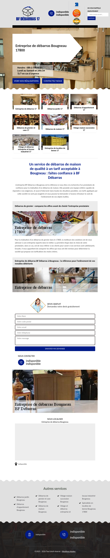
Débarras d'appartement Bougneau (23, 507)
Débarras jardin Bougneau (23, 498)
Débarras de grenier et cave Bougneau (44, 499)
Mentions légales (68, 551)
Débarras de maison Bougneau (43, 509)
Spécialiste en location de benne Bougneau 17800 (89, 507)
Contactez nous (53, 80)
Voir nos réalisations (26, 80)
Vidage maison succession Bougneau (66, 499)
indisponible (62, 11)
